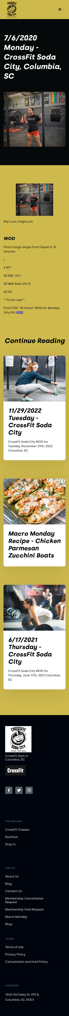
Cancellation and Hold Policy (26, 962)
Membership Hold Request (24, 909)
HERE (19, 312)
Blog (8, 884)
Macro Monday (16, 917)
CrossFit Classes (17, 829)
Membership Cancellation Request (24, 900)
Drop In (10, 844)
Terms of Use (14, 947)
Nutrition (11, 837)
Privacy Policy (15, 954)
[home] (14, 9)
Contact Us (13, 891)
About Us (11, 876)
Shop (9, 924)
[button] (60, 9)
